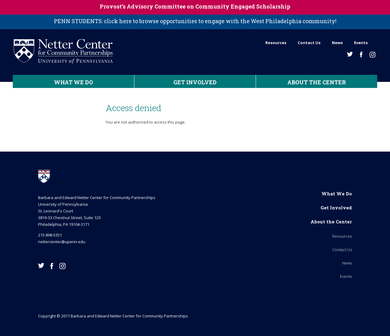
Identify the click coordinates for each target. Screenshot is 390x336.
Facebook (361, 55)
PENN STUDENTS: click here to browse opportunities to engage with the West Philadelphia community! (195, 21)
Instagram (372, 55)
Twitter (350, 54)
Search (375, 41)
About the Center (316, 82)
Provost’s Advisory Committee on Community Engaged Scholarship (195, 6)
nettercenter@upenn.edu (61, 241)
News (337, 42)
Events (361, 42)
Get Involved (195, 82)
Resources (275, 42)
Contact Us (309, 42)
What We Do (73, 82)
